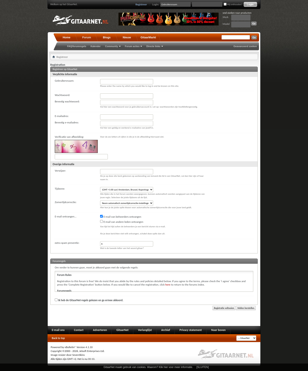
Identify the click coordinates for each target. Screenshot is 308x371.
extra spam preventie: (67, 242)
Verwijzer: (60, 170)
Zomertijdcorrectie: (66, 202)
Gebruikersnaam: (64, 80)
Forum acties (132, 46)
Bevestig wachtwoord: (67, 101)
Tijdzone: (60, 188)
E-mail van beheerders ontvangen (120, 216)
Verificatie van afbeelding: (69, 136)
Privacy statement (190, 330)
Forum (86, 37)
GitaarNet (122, 330)
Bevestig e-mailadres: (67, 122)
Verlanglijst (145, 330)
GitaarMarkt (148, 37)
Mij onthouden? (233, 4)
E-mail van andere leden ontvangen (121, 221)
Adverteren (100, 330)
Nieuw (127, 37)
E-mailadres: (62, 116)
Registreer (141, 4)
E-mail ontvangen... (66, 216)
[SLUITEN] (203, 367)
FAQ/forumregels (76, 46)
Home (66, 37)
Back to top (58, 338)
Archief (165, 330)
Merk (225, 17)
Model (226, 23)
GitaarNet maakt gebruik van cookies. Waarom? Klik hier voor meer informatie (148, 367)
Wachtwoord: (62, 95)
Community (111, 46)
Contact (79, 330)
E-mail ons (58, 330)
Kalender (95, 46)
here (167, 284)
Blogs (107, 37)
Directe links (153, 46)
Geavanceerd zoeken (245, 46)
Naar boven (218, 330)
